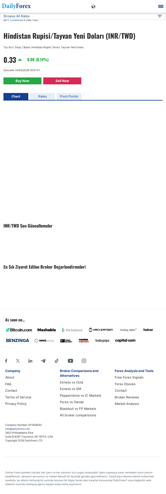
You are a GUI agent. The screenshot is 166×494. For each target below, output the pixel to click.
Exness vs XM (70, 389)
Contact (11, 390)
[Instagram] (84, 361)
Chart (15, 96)
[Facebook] (6, 361)
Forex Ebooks (125, 384)
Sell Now (62, 81)
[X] (18, 361)
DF (5, 20)
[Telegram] (43, 361)
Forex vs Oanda (71, 402)
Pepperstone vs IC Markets (80, 395)
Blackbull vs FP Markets (78, 409)
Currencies (16, 20)
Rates (42, 96)
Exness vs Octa (71, 382)
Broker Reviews (127, 397)
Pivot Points (69, 96)
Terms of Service (18, 397)
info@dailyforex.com (17, 428)
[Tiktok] (56, 360)
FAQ (8, 384)
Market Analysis (127, 404)
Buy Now (22, 81)
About (9, 377)
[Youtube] (70, 361)
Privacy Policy (16, 404)
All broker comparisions (78, 415)
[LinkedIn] (30, 361)
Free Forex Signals (129, 377)
